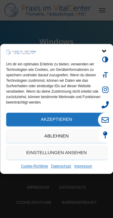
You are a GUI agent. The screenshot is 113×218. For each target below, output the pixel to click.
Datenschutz (61, 166)
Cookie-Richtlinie (34, 166)
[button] (104, 52)
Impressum (83, 166)
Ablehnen (56, 136)
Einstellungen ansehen (56, 152)
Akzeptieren (56, 119)
